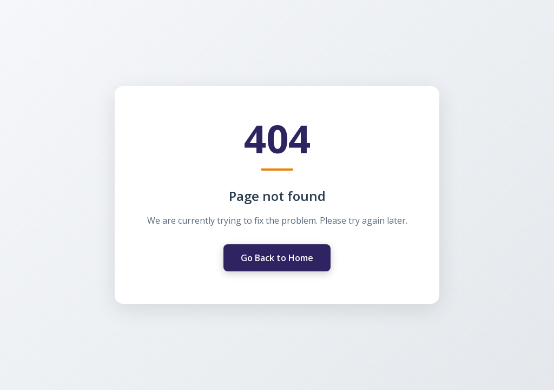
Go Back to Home (277, 258)
